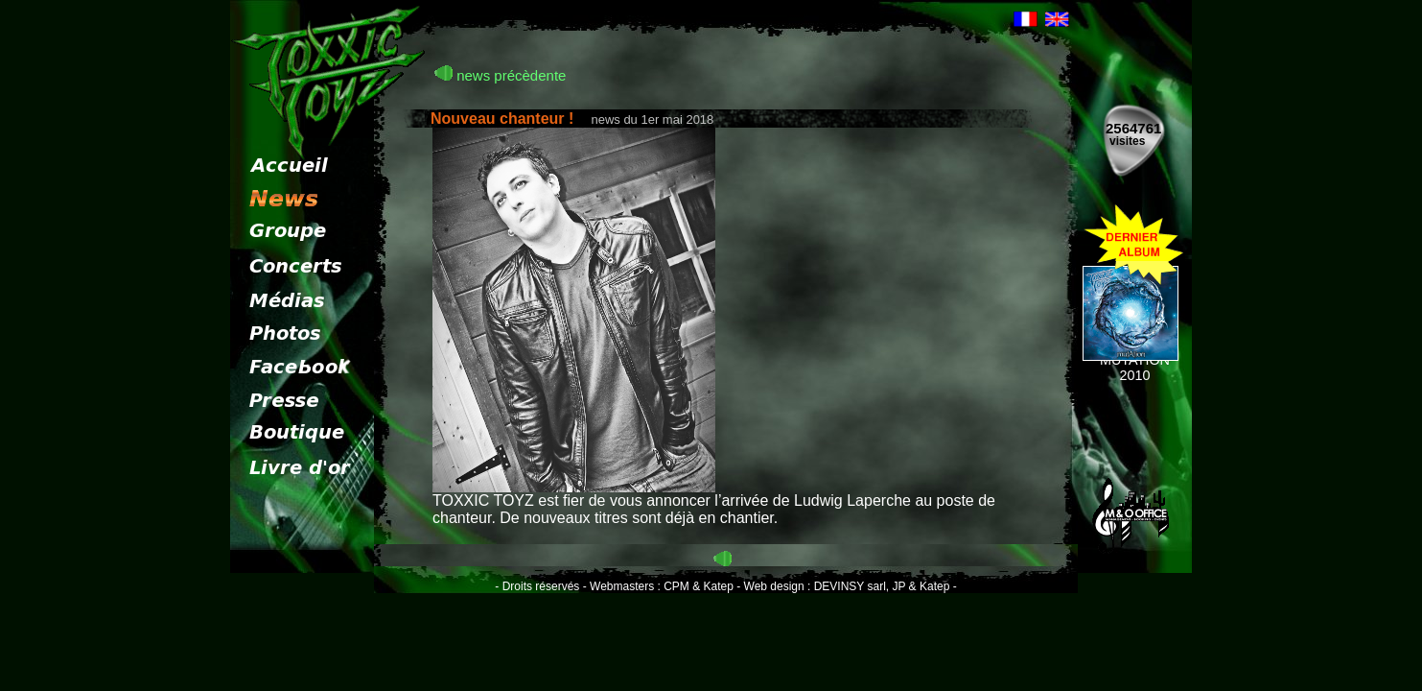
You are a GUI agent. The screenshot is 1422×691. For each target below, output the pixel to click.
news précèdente (500, 75)
